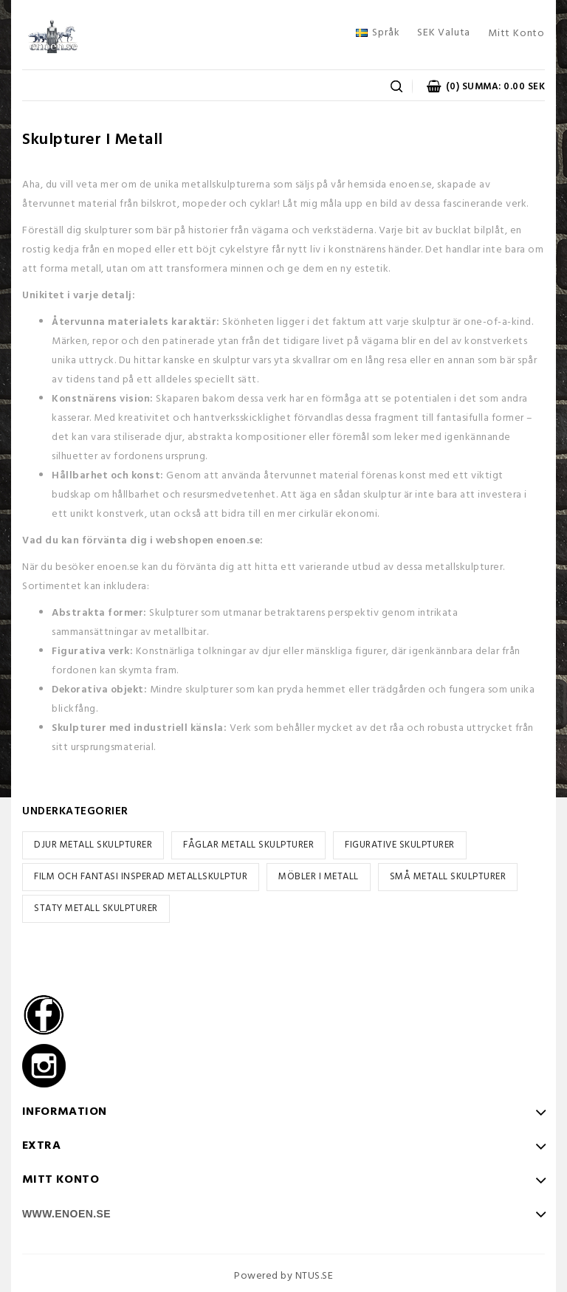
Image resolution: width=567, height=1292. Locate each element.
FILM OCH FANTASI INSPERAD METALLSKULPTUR (140, 876)
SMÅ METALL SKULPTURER (448, 876)
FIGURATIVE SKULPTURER (400, 845)
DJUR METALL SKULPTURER (93, 845)
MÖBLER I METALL (318, 876)
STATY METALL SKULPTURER (96, 908)
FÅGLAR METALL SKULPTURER (248, 845)
